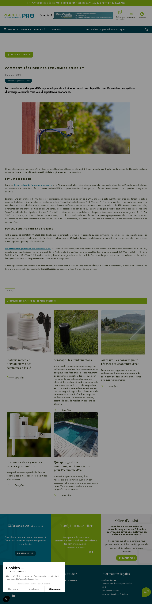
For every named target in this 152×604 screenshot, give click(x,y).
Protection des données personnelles (117, 583)
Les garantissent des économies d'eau (28, 248)
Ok (91, 552)
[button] (6, 599)
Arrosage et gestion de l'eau (18, 80)
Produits (13, 29)
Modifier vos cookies (110, 590)
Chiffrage (55, 29)
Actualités (40, 29)
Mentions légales (109, 579)
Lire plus (19, 377)
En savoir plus (25, 553)
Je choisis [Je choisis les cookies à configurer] (34, 589)
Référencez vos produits (67, 579)
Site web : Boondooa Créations (115, 594)
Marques (26, 29)
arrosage (10, 290)
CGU (104, 587)
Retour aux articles (21, 54)
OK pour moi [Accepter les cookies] (55, 589)
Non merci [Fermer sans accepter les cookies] (13, 589)
